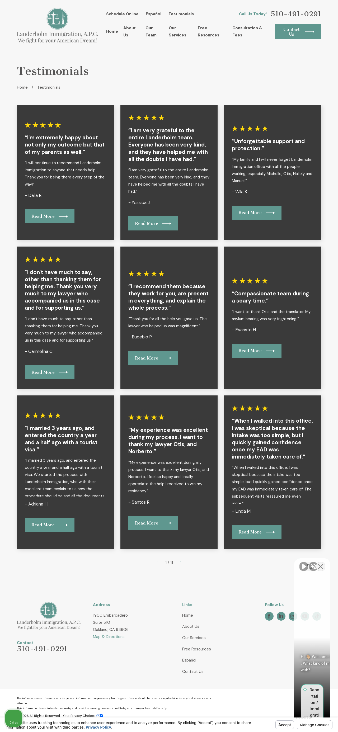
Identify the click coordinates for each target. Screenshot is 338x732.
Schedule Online (122, 14)
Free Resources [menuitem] (208, 31)
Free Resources (196, 649)
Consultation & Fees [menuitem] (247, 31)
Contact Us (193, 671)
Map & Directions (109, 636)
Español (153, 14)
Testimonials (181, 14)
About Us (190, 626)
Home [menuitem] (112, 31)
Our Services (194, 637)
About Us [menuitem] (129, 31)
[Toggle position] (309, 563)
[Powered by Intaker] (293, 720)
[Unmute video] (244, 563)
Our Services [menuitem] (177, 31)
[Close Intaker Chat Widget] (320, 563)
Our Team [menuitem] (151, 31)
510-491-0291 (296, 14)
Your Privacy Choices (83, 716)
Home (187, 615)
